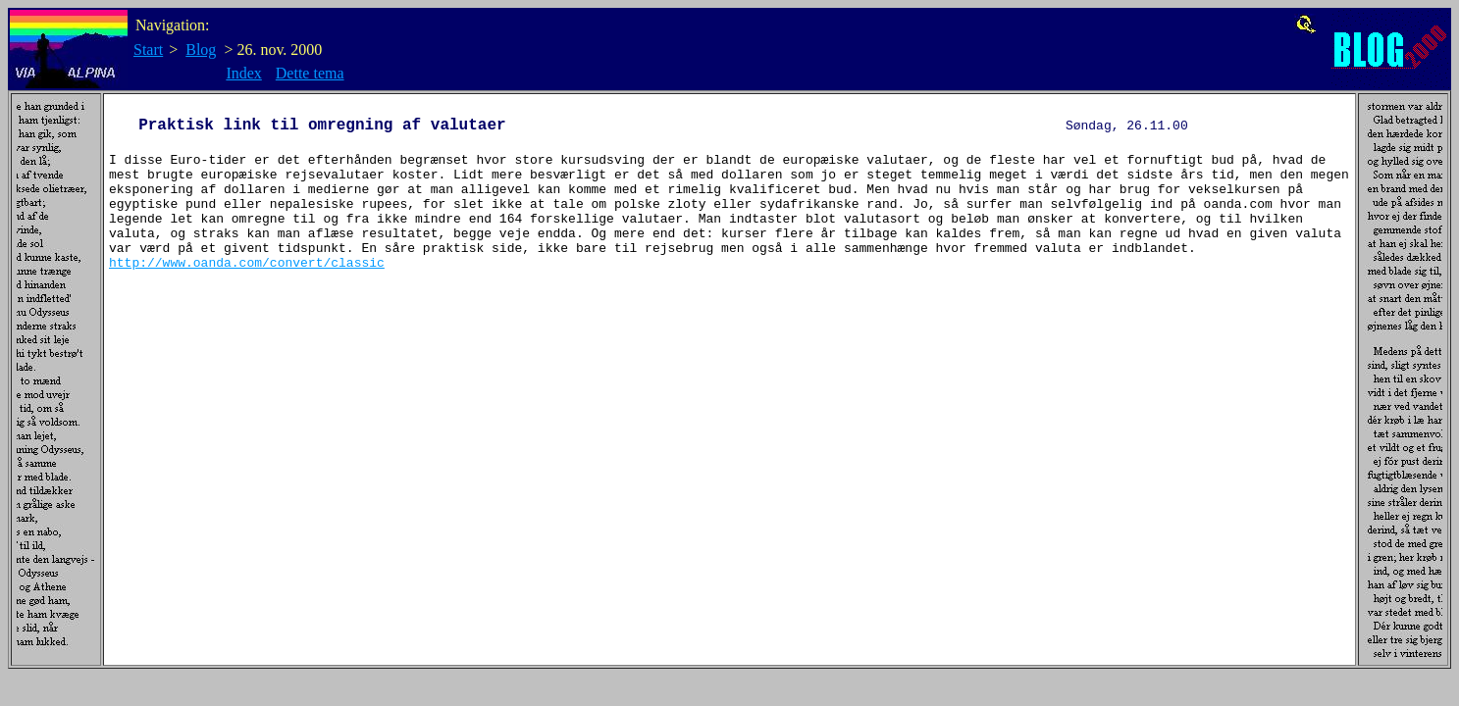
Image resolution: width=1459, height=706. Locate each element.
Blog (200, 49)
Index (243, 73)
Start (148, 49)
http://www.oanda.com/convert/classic (247, 292)
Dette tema (310, 73)
